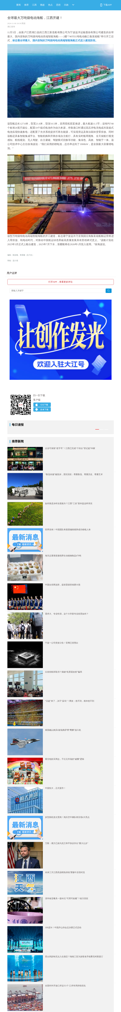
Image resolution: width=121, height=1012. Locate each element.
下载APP (107, 5)
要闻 (18, 5)
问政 (66, 5)
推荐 (26, 5)
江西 (34, 5)
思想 (58, 5)
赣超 (42, 5)
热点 (50, 5)
